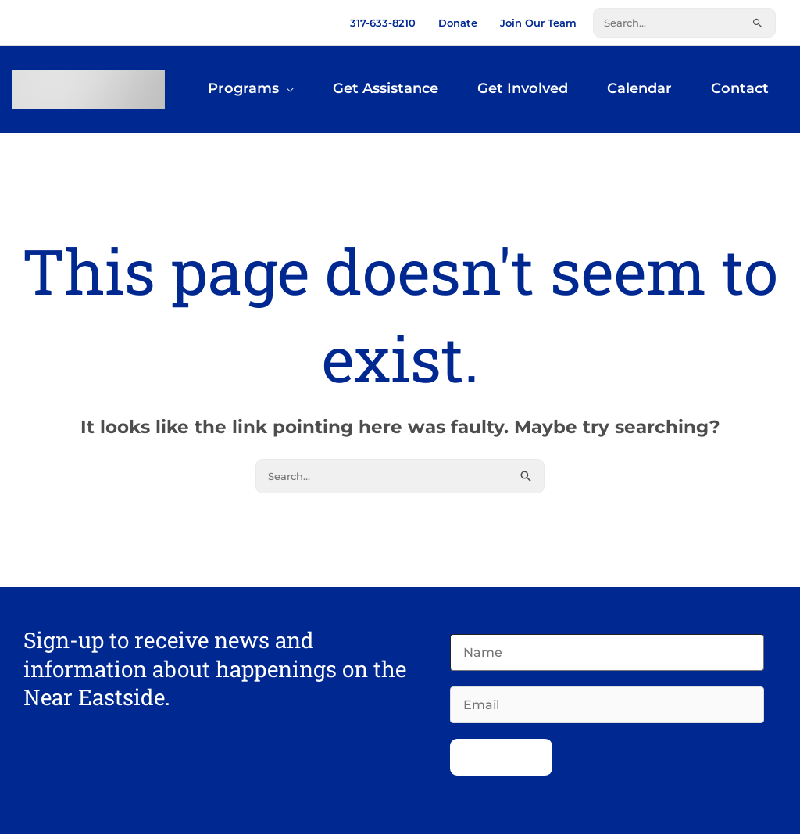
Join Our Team (538, 22)
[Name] (607, 653)
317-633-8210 (383, 22)
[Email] (607, 705)
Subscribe (501, 758)
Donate (457, 22)
